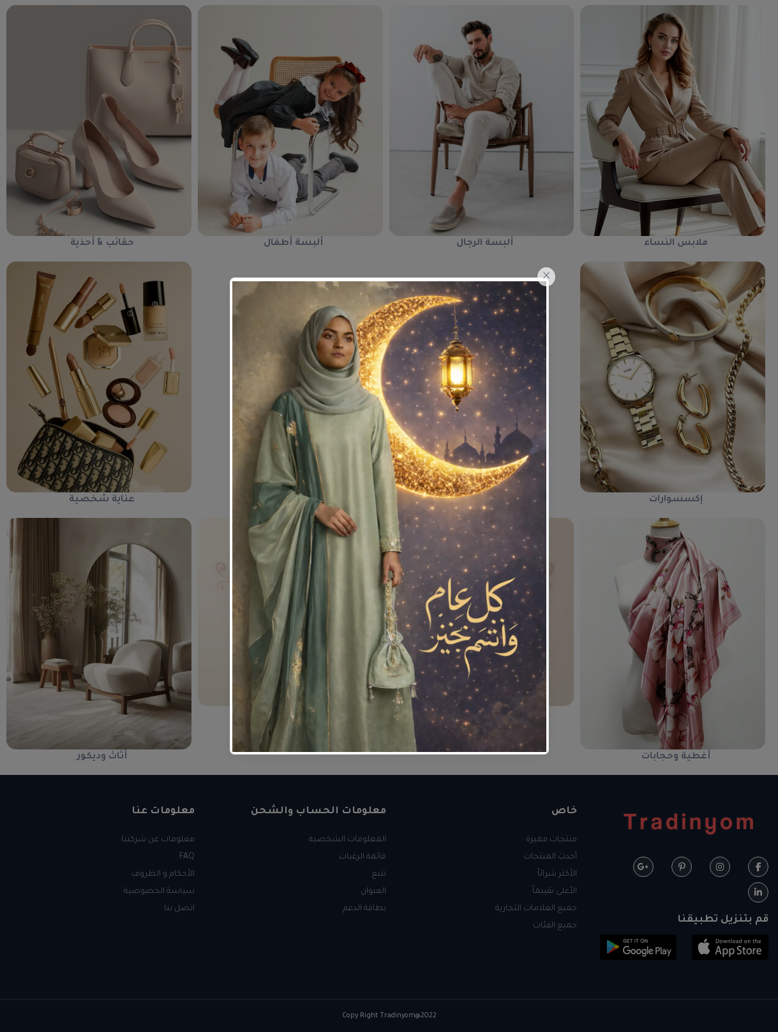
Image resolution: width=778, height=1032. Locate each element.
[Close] (546, 276)
